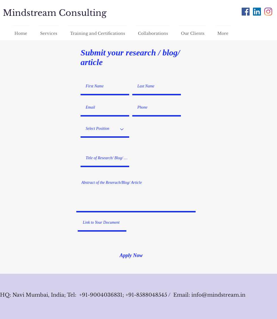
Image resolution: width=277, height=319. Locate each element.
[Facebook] (246, 12)
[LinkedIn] (257, 12)
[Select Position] (105, 129)
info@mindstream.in (218, 295)
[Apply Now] (131, 256)
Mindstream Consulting (55, 13)
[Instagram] (268, 12)
